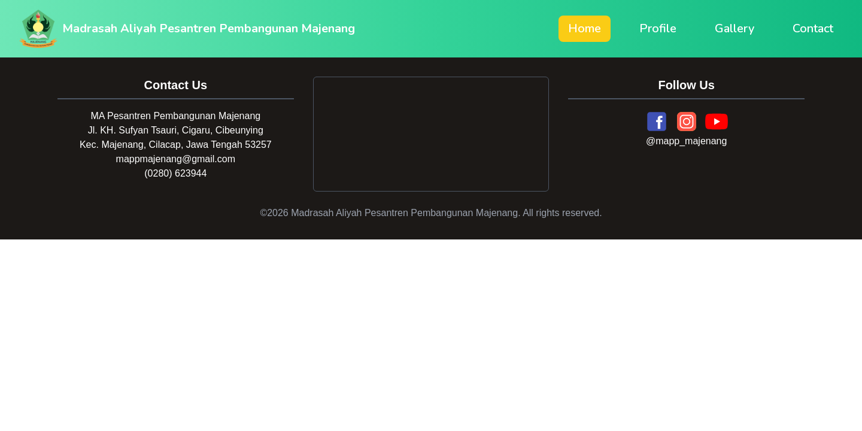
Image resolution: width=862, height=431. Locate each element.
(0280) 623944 (175, 173)
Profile (657, 28)
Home (584, 28)
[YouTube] (716, 121)
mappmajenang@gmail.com (175, 159)
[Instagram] (686, 121)
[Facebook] (656, 121)
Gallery (734, 28)
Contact (813, 28)
